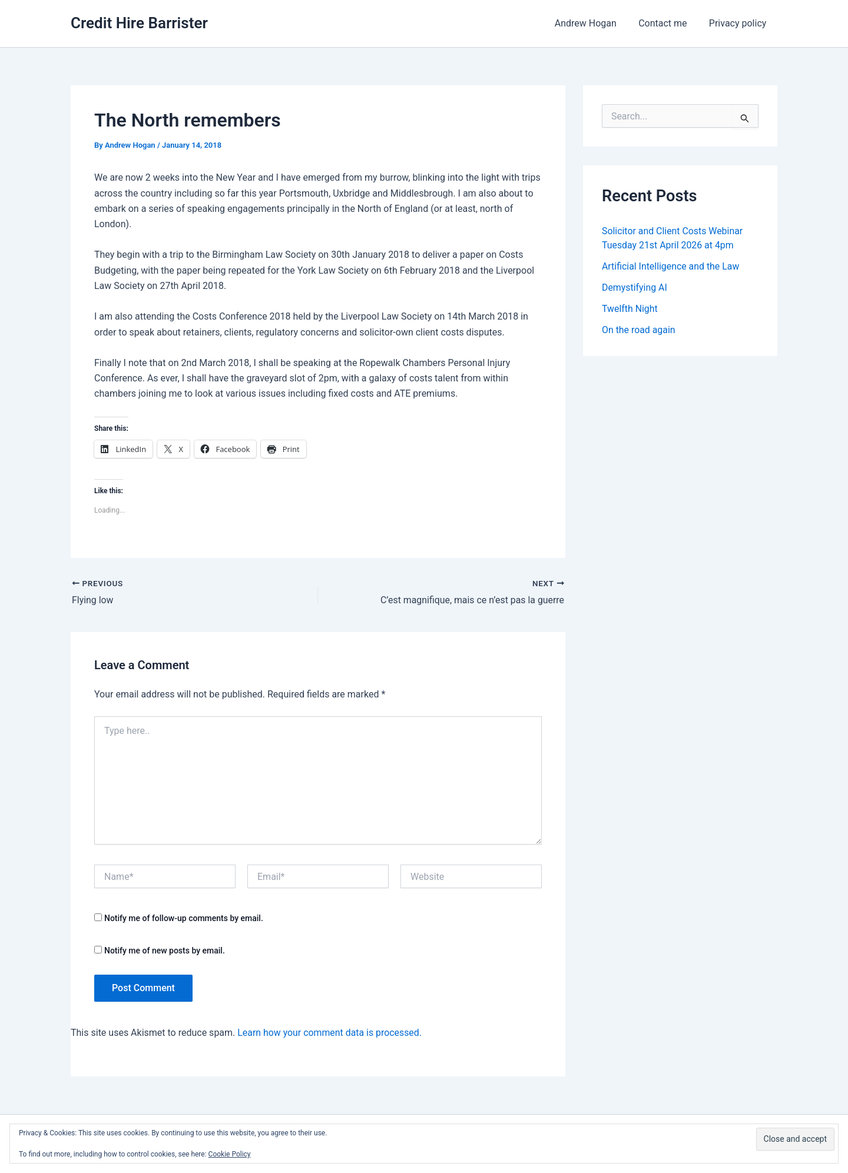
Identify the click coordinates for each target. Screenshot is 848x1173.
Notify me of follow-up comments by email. (183, 918)
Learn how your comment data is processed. (330, 1032)
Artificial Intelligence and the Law (671, 266)
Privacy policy (739, 23)
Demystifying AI (635, 287)
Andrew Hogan (593, 23)
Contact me (667, 23)
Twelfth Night (630, 308)
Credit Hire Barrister (139, 23)
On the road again (639, 329)
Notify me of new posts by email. (164, 950)
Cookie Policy (229, 1154)
